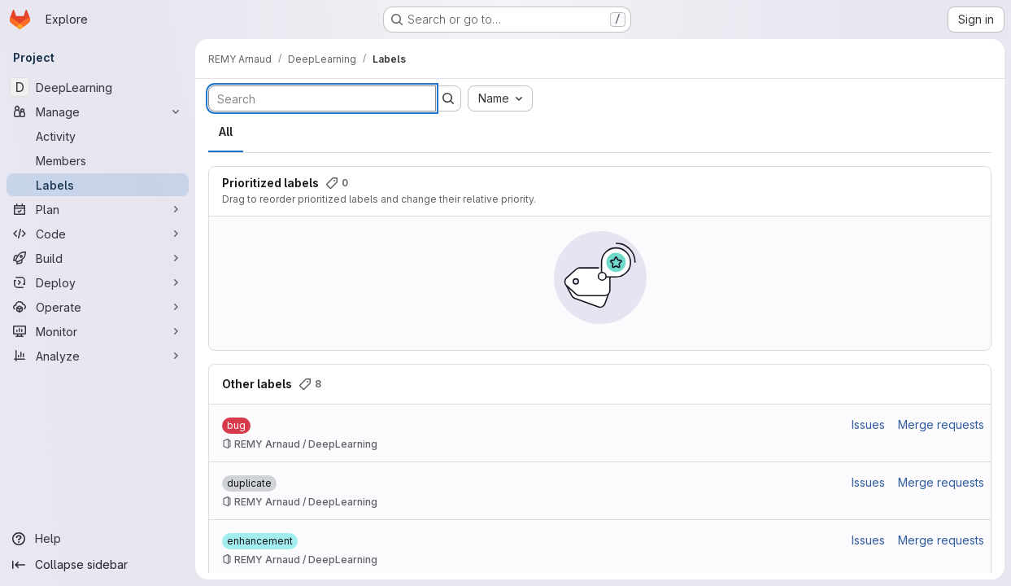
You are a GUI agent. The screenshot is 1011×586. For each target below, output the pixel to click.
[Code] (98, 233)
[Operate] (98, 306)
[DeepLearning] (98, 87)
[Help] (98, 538)
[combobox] (500, 98)
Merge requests (941, 424)
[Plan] (98, 209)
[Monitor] (98, 331)
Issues (868, 424)
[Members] (98, 160)
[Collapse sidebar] (98, 564)
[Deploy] (98, 282)
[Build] (98, 258)
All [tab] (226, 131)
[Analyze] (98, 355)
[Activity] (98, 136)
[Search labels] (322, 98)
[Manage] (98, 111)
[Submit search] (448, 98)
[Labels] (98, 184)
